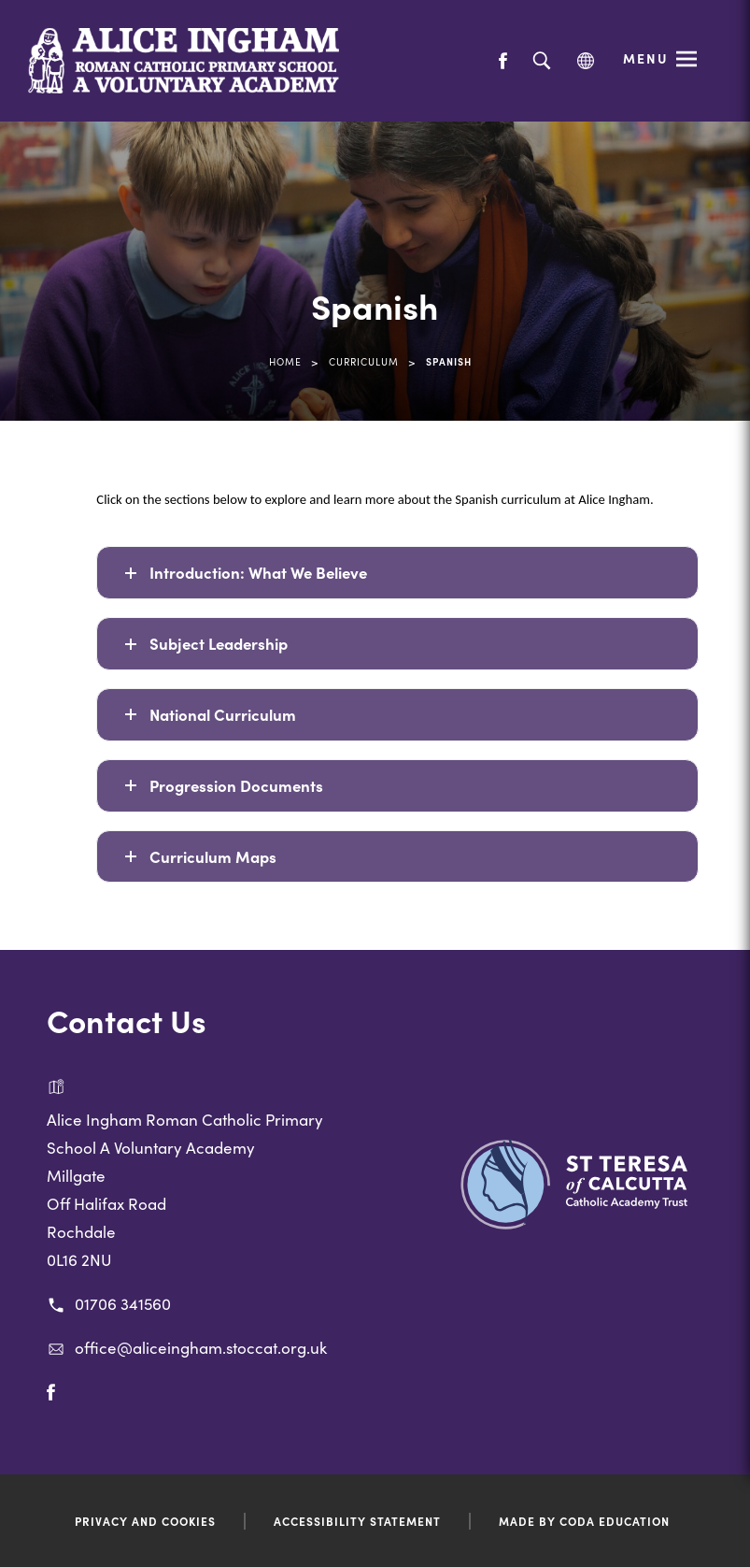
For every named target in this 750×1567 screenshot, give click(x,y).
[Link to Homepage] (184, 60)
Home (285, 361)
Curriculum (364, 361)
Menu (646, 58)
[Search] (541, 61)
